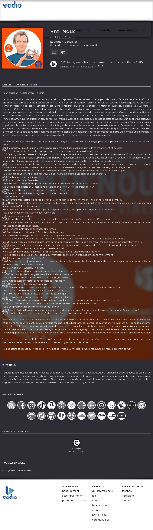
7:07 (4, 181)
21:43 (5, 262)
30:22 (5, 292)
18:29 (5, 246)
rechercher (109, 5)
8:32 (4, 188)
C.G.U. (95, 498)
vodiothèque (42, 5)
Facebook (127, 479)
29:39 (5, 288)
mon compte (132, 5)
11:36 (4, 204)
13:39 (5, 217)
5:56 (4, 172)
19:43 (5, 256)
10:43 (5, 198)
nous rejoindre (85, 5)
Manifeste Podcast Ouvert (85, 519)
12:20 (5, 207)
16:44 (5, 240)
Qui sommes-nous (102, 479)
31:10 (4, 298)
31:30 (5, 301)
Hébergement (70, 479)
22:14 (4, 266)
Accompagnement (73, 484)
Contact (96, 488)
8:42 (4, 191)
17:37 (5, 243)
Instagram (128, 484)
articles (63, 5)
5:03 (4, 168)
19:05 (5, 249)
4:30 (4, 162)
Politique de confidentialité (101, 505)
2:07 (4, 143)
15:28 (5, 233)
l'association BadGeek (51, 523)
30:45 (5, 295)
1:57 (4, 139)
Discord (126, 488)
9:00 (17, 194)
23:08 (5, 269)
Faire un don (99, 493)
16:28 (5, 236)
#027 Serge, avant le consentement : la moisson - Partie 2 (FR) (101, 50)
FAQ (94, 484)
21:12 (4, 259)
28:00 (5, 282)
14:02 (5, 220)
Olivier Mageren (65, 25)
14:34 (5, 227)
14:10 (4, 223)
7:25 (4, 185)
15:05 (5, 230)
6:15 (4, 175)
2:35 (49, 146)
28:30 (5, 285)
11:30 (4, 201)
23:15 (4, 272)
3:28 (4, 152)
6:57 (4, 178)
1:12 (70, 129)
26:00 (5, 275)
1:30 (4, 136)
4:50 (4, 165)
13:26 (5, 210)
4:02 (4, 159)
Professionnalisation (74, 488)
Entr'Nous (62, 20)
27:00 (5, 279)
